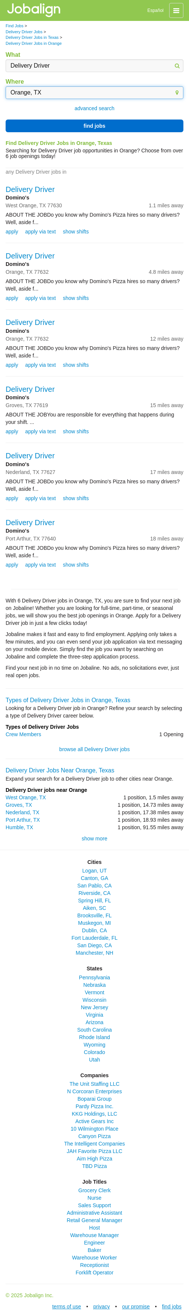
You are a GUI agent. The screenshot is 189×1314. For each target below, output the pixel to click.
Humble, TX (19, 827)
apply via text (40, 232)
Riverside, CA (95, 893)
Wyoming (94, 1045)
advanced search (94, 108)
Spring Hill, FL (94, 901)
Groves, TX (19, 805)
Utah (94, 1060)
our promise (136, 1307)
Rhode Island (94, 1037)
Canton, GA (94, 878)
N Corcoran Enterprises (94, 1091)
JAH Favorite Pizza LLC (94, 1151)
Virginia (94, 1015)
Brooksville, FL (94, 915)
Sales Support (94, 1205)
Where (15, 81)
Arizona (94, 1022)
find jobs (94, 126)
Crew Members (23, 734)
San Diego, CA (94, 945)
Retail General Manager (94, 1220)
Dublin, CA (94, 930)
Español (155, 10)
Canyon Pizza (94, 1136)
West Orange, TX (26, 797)
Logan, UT (94, 871)
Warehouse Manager (94, 1235)
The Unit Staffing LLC (95, 1084)
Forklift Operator (94, 1273)
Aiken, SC (94, 908)
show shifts (76, 232)
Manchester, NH (94, 953)
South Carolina (94, 1030)
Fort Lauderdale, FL (94, 938)
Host (94, 1228)
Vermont (94, 992)
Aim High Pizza (94, 1159)
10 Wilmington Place (95, 1129)
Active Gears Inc (94, 1121)
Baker (94, 1250)
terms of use (66, 1307)
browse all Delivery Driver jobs (94, 749)
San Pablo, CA (94, 886)
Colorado (94, 1052)
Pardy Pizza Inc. (94, 1106)
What (13, 55)
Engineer (94, 1243)
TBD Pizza (94, 1166)
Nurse (94, 1198)
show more (94, 839)
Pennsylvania (94, 977)
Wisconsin (95, 1000)
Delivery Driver (30, 189)
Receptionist (94, 1265)
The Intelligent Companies (94, 1144)
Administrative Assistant (94, 1213)
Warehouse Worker (94, 1258)
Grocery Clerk (94, 1190)
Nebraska (94, 985)
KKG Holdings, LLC (94, 1114)
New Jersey (94, 1007)
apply (12, 232)
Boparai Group (94, 1099)
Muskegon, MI (94, 923)
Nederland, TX (22, 812)
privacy (101, 1307)
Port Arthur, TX (23, 820)
